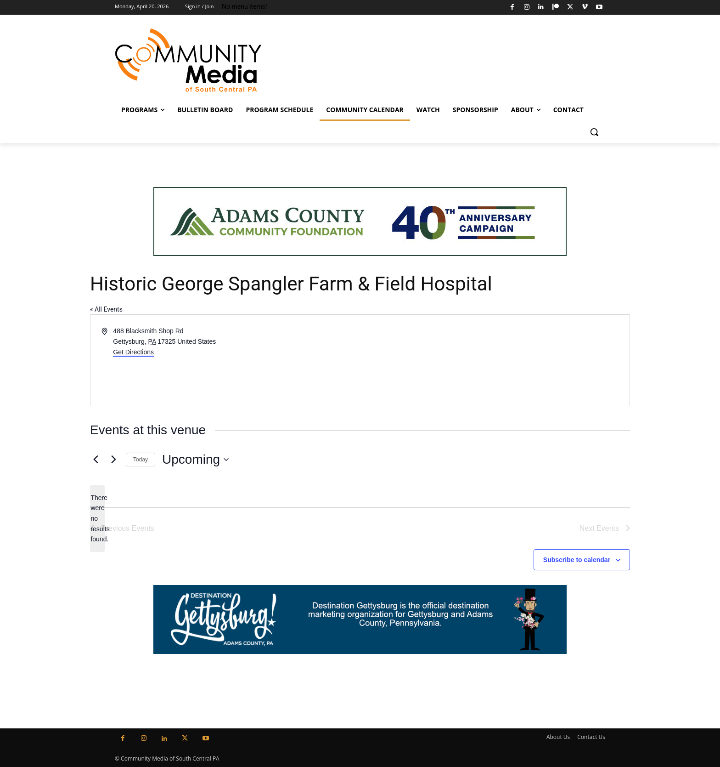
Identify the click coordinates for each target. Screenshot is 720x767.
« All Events (106, 309)
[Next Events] (113, 459)
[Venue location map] (494, 360)
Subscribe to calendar (576, 559)
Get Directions (133, 352)
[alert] (97, 518)
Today (140, 459)
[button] (594, 132)
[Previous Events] (95, 459)
